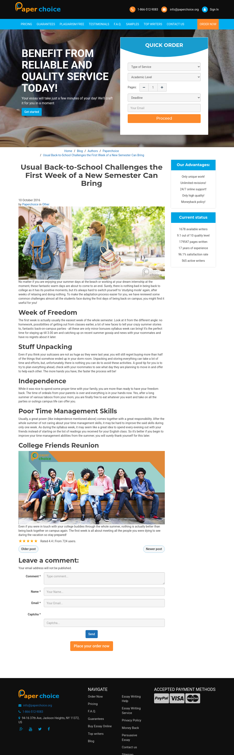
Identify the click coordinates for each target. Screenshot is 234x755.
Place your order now (91, 646)
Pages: (132, 87)
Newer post (154, 549)
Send (91, 634)
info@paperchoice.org (37, 705)
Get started (31, 112)
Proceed (164, 118)
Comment (33, 576)
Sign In (210, 9)
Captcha (34, 614)
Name (36, 591)
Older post (28, 549)
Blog (91, 741)
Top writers (96, 734)
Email (36, 603)
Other (45, 204)
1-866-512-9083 (148, 9)
